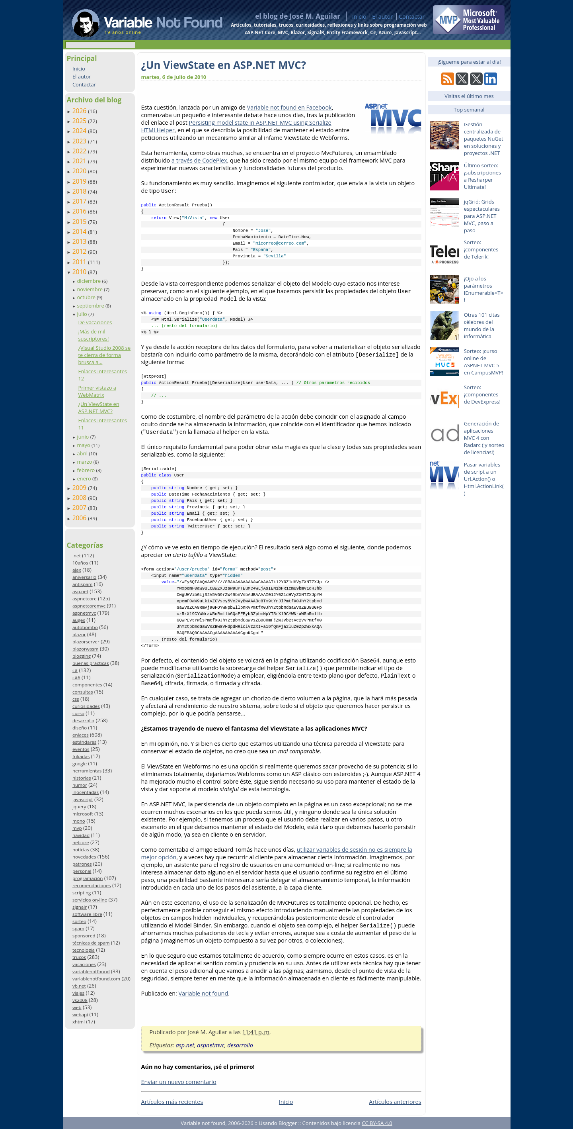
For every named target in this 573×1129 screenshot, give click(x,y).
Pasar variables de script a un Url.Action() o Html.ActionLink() (484, 479)
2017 (80, 201)
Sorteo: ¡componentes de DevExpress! (482, 394)
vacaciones (84, 964)
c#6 (76, 677)
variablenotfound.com (96, 979)
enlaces (80, 735)
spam (78, 928)
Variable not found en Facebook (289, 107)
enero (84, 478)
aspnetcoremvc (88, 606)
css (75, 699)
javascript (82, 799)
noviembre (90, 289)
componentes (87, 685)
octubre (87, 297)
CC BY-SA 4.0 (377, 1123)
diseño (79, 728)
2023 (80, 141)
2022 (80, 151)
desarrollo (83, 720)
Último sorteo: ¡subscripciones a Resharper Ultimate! (482, 176)
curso (78, 713)
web (77, 1007)
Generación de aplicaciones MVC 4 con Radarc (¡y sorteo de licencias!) (484, 438)
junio (83, 436)
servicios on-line (89, 900)
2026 (80, 110)
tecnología (83, 950)
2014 (80, 231)
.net (76, 556)
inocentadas (85, 792)
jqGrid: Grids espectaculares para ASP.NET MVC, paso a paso (482, 216)
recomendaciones (91, 885)
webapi (80, 1014)
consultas (82, 692)
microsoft (82, 814)
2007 (80, 507)
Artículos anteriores (395, 1101)
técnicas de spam (91, 943)
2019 (80, 181)
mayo (84, 445)
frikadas (81, 756)
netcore (80, 842)
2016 (80, 211)
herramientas (86, 771)
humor (79, 785)
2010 (80, 271)
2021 (80, 161)
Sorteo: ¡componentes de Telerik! (481, 249)
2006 (80, 518)
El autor (382, 16)
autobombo (85, 627)
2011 (80, 261)
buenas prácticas (90, 663)
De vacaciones (95, 322)
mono (78, 821)
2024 (80, 130)
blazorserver (85, 642)
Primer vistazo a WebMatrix (97, 391)
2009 (80, 487)
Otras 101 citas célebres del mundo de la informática (482, 325)
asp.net (80, 591)
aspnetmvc (84, 613)
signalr (79, 907)
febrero (86, 470)
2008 (80, 497)
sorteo (79, 921)
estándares (84, 742)
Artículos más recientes (172, 1101)
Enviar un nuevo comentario (178, 1082)
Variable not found (203, 993)
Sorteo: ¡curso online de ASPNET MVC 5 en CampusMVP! (483, 361)
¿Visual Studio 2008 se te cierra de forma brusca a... (104, 355)
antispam (82, 584)
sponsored (84, 936)
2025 (80, 120)
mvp (77, 828)
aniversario (84, 577)
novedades (84, 857)
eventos (81, 749)
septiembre (91, 305)
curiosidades (86, 706)
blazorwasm (85, 649)
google (79, 763)
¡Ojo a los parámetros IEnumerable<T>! (483, 289)
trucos (79, 957)
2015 (80, 221)
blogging (81, 656)
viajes (78, 993)
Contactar (412, 16)
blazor (79, 634)
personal (82, 871)
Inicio (359, 16)
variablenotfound (91, 971)
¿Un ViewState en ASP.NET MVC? (98, 407)
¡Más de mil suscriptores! (93, 335)
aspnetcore (84, 599)
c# (75, 670)
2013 (80, 241)
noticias (80, 850)
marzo (85, 461)
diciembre (89, 280)
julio (82, 314)
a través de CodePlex (199, 160)
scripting (81, 893)
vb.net (79, 986)
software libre (87, 914)
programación (87, 878)
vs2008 (80, 1000)
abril (83, 453)
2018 (80, 191)
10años (80, 563)
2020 (80, 171)
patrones (82, 864)
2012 (80, 251)
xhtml (78, 1022)
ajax (76, 570)
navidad (81, 835)
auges (78, 620)
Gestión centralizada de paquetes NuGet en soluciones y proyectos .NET (483, 139)
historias (81, 778)
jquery (79, 807)
